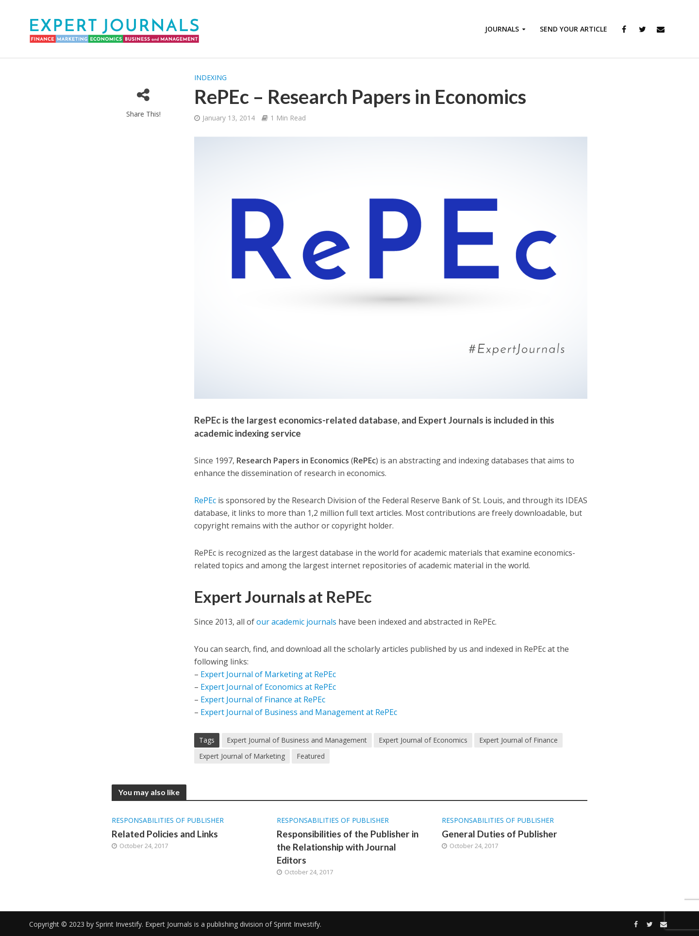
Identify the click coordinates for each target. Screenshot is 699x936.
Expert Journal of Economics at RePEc (268, 686)
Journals (502, 29)
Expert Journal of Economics (423, 740)
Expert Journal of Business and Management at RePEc (298, 712)
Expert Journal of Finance (518, 740)
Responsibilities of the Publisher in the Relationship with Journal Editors (347, 847)
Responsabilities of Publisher (168, 820)
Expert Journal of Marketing (242, 756)
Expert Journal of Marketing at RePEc (268, 674)
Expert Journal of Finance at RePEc (262, 699)
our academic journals (296, 621)
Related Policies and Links (165, 833)
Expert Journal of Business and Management (297, 740)
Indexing (210, 77)
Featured (311, 756)
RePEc (206, 500)
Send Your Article (573, 29)
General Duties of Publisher (499, 833)
